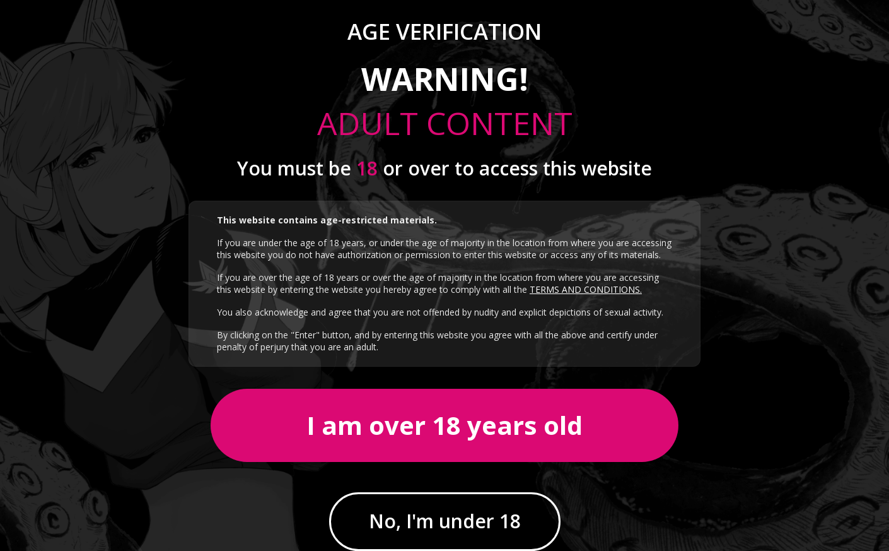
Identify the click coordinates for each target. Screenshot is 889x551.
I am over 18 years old (444, 425)
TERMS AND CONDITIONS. (586, 289)
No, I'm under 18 (445, 521)
